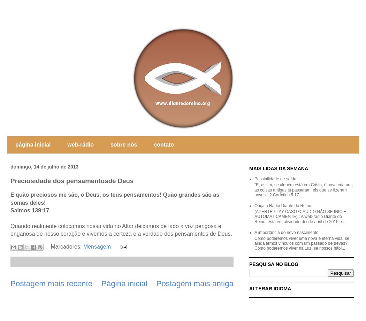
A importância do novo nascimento (286, 232)
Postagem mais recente (51, 283)
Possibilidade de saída (275, 179)
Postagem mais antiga (195, 283)
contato (164, 145)
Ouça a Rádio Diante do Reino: (283, 205)
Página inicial (124, 283)
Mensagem (97, 247)
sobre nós (123, 145)
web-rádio (80, 145)
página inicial (33, 145)
